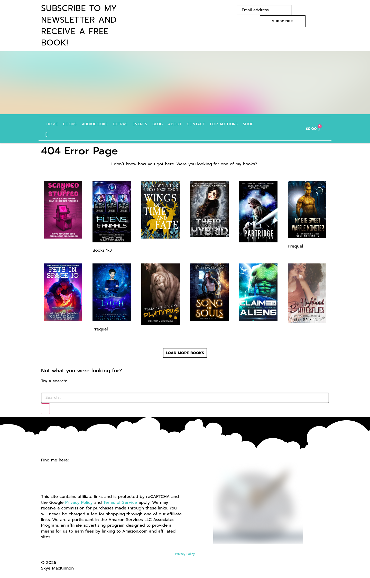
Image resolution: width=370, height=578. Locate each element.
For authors (226, 123)
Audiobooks (97, 123)
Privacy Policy (79, 501)
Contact (198, 123)
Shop (250, 123)
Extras (122, 123)
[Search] (45, 407)
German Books (265, 123)
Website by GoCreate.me (66, 572)
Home (54, 123)
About (177, 123)
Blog (160, 123)
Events (142, 123)
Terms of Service (120, 501)
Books (72, 123)
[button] (49, 133)
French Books (277, 123)
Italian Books (290, 123)
